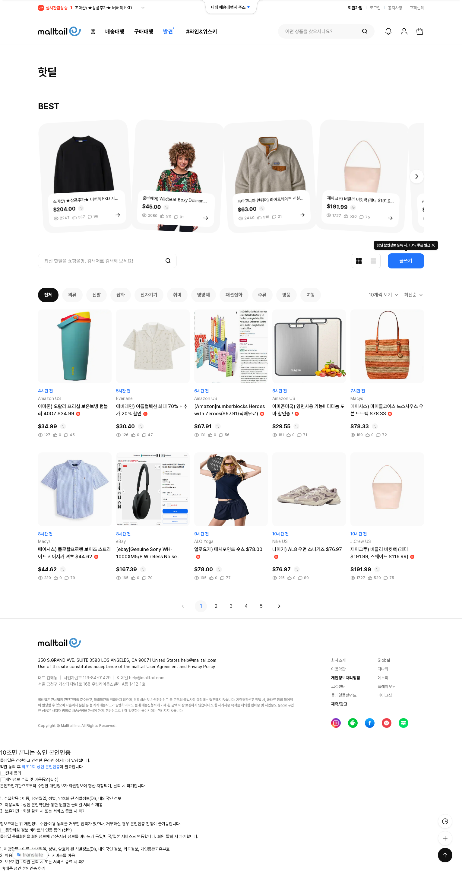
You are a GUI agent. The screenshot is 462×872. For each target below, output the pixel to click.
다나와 (383, 669)
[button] (417, 176)
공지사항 (395, 7)
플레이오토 (387, 686)
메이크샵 (385, 695)
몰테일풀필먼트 (343, 695)
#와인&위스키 (201, 31)
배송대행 (115, 31)
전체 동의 (10, 773)
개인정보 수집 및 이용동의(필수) (29, 779)
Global (384, 660)
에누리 (383, 677)
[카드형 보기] (359, 261)
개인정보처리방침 (345, 677)
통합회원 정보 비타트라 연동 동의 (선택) (36, 830)
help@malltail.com (146, 677)
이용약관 (338, 669)
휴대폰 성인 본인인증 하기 (23, 868)
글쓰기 (406, 261)
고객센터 (417, 7)
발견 (168, 31)
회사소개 (338, 660)
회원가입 (355, 7)
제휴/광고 (339, 704)
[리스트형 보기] (373, 261)
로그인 (375, 7)
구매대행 (143, 31)
